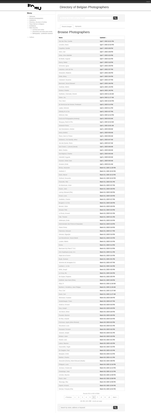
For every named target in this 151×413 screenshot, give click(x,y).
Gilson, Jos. (62, 97)
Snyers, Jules (63, 189)
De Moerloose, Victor (65, 185)
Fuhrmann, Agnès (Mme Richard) (69, 322)
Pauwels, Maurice (64, 315)
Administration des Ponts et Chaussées (71, 224)
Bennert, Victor (63, 206)
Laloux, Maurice (63, 343)
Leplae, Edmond (64, 108)
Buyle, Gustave (63, 259)
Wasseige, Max (63, 382)
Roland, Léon (63, 340)
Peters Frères (63, 227)
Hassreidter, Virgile (64, 347)
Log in (148, 1)
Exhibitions (32, 26)
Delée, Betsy (63, 76)
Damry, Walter (63, 62)
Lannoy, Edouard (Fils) (66, 192)
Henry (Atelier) (63, 132)
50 (84, 401)
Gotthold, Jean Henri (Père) (67, 280)
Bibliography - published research (43, 33)
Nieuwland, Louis (64, 325)
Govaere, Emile (63, 164)
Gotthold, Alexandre (65, 178)
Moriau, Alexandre (64, 167)
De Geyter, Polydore (65, 276)
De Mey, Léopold (64, 318)
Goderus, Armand (64, 304)
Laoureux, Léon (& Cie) (66, 69)
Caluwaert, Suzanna (65, 80)
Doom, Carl (62, 294)
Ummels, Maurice (64, 375)
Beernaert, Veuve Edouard (67, 83)
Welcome (32, 16)
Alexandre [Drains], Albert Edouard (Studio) (72, 361)
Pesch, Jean (62, 378)
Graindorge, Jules (64, 371)
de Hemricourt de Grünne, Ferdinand (70, 104)
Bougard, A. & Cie (64, 203)
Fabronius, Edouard (65, 231)
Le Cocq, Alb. (63, 273)
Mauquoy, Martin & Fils (66, 122)
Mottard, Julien (63, 336)
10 (109, 397)
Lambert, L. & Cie (64, 266)
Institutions (32, 20)
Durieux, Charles (64, 90)
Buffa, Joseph (63, 269)
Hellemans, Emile (64, 220)
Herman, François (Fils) (66, 389)
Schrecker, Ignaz (64, 66)
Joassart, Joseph (64, 333)
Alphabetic (78, 26)
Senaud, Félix (63, 210)
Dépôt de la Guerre (64, 255)
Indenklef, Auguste (64, 157)
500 (90, 401)
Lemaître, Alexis (64, 45)
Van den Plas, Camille (65, 41)
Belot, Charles (63, 150)
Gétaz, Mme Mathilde (65, 55)
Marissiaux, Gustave (65, 297)
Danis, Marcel (63, 175)
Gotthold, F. (62, 171)
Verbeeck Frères (64, 125)
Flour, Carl (62, 290)
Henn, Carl (62, 52)
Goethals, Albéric (64, 87)
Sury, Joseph (63, 308)
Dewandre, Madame (65, 73)
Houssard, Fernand (64, 329)
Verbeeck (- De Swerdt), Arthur (68, 139)
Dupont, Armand (64, 385)
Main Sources (33, 28)
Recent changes (67, 26)
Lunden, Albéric (63, 241)
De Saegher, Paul (64, 350)
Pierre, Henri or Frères (65, 136)
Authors (31, 37)
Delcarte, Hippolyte (64, 234)
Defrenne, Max (63, 115)
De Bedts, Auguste (64, 59)
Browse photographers (36, 18)
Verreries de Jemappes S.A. (67, 262)
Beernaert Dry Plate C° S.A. (67, 248)
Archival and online (38, 29)
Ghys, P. (61, 283)
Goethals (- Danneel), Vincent (68, 94)
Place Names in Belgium (36, 24)
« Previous (68, 397)
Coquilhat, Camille (64, 48)
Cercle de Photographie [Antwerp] (69, 118)
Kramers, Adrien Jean (65, 160)
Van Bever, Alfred (64, 311)
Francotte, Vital (63, 182)
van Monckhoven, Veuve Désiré (68, 238)
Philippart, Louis (64, 364)
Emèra (61, 245)
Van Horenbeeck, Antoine (66, 129)
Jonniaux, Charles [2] (65, 368)
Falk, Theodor (63, 217)
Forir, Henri (62, 101)
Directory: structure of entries (38, 22)
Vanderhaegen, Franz (65, 301)
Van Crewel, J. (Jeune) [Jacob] (68, 146)
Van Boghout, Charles (65, 153)
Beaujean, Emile (64, 354)
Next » (115, 397)
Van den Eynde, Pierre (65, 143)
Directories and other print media (42, 31)
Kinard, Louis (63, 196)
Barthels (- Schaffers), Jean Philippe (70, 287)
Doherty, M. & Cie (64, 111)
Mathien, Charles (64, 357)
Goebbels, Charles (64, 199)
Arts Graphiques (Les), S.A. (67, 252)
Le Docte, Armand (64, 213)
